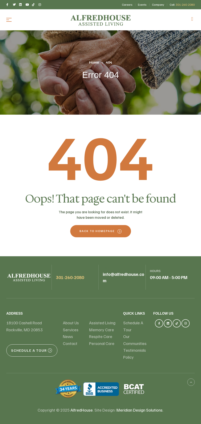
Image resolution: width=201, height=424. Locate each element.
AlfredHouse (81, 410)
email (107, 268)
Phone (61, 271)
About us (72, 313)
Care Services (102, 313)
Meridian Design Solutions (139, 410)
